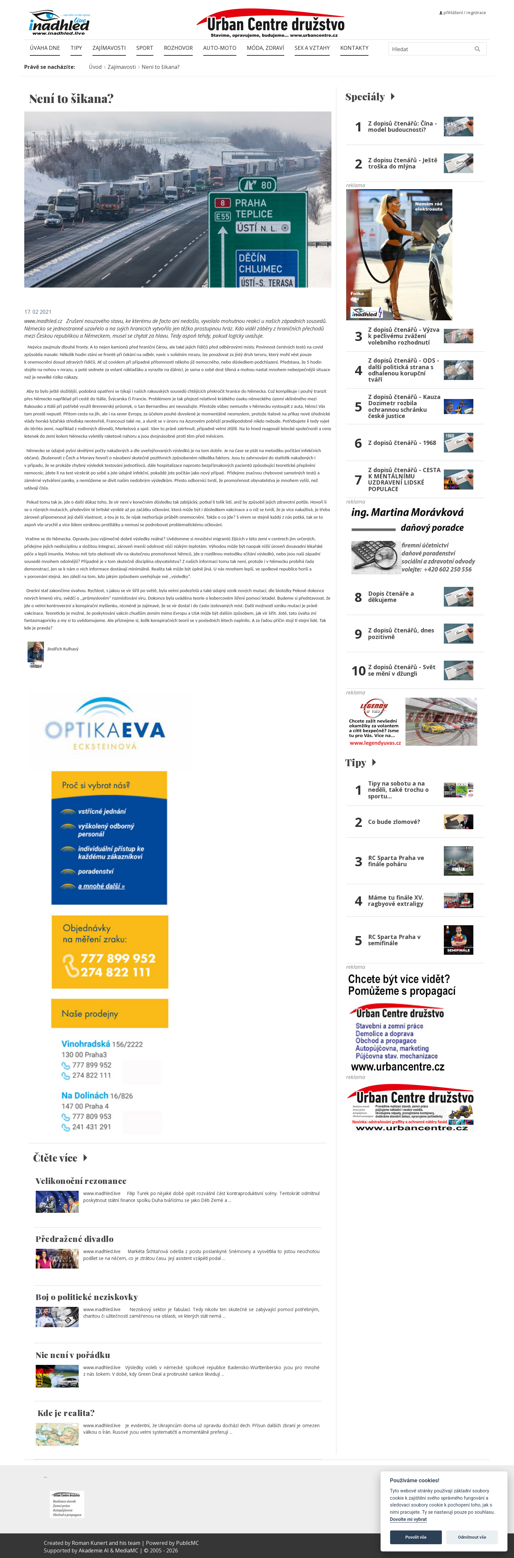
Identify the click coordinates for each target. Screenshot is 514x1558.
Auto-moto (219, 47)
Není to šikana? (161, 66)
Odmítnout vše (472, 1537)
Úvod (95, 66)
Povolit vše (415, 1537)
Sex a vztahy (312, 47)
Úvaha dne (45, 47)
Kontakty (354, 47)
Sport (144, 47)
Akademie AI (94, 1550)
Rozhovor (178, 47)
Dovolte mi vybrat (408, 1519)
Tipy (76, 47)
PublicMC (187, 1543)
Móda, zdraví (265, 47)
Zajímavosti (109, 47)
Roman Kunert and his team (107, 1543)
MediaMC (126, 1550)
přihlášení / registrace (462, 12)
